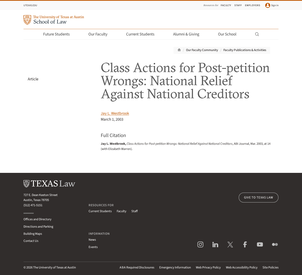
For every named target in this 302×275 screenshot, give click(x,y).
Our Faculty (100, 34)
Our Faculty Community (202, 50)
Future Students (59, 34)
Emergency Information (175, 267)
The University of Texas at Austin (54, 267)
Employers (252, 5)
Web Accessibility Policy (242, 267)
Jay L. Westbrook (115, 113)
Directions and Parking (38, 226)
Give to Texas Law (258, 197)
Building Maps (32, 233)
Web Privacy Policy (208, 267)
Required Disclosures (137, 267)
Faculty (226, 5)
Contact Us (30, 241)
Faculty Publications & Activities (244, 50)
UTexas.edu (30, 5)
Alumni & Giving (189, 34)
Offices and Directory (37, 219)
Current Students (143, 34)
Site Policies (271, 267)
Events (93, 247)
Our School (230, 34)
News (92, 239)
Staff (238, 5)
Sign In (272, 5)
